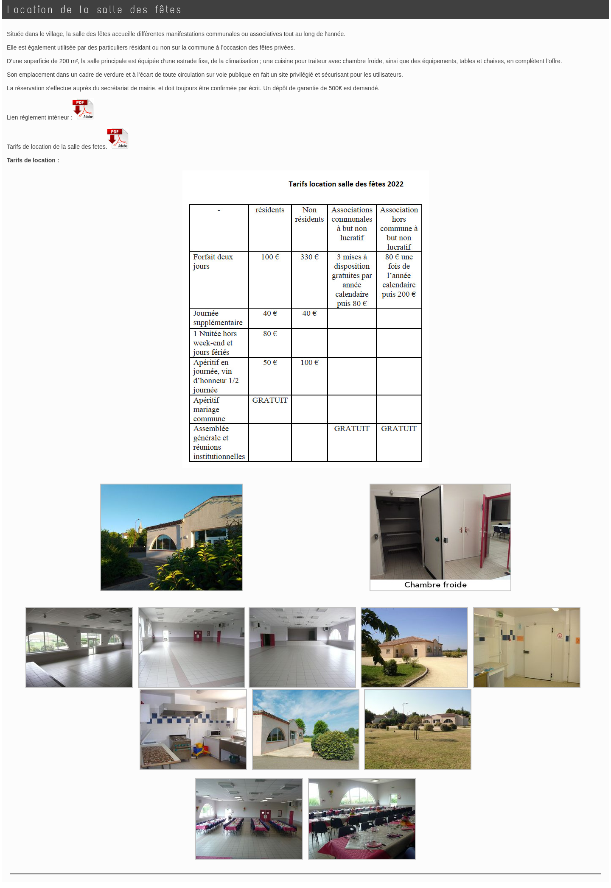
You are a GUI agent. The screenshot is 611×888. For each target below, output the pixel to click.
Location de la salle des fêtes (94, 9)
